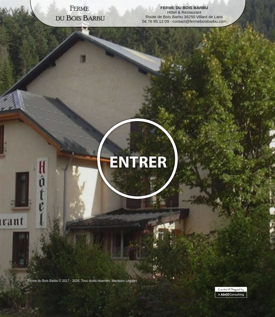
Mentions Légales (124, 281)
